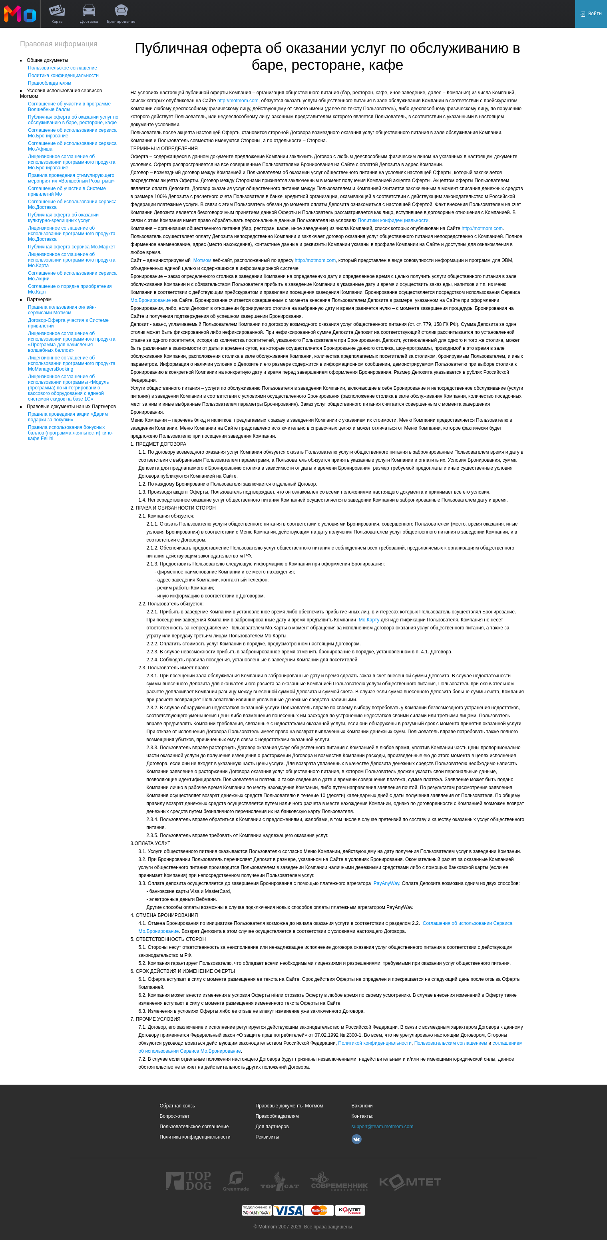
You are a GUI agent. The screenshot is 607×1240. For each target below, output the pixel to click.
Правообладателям (49, 83)
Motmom (268, 1227)
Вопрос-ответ (174, 1116)
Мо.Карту (369, 620)
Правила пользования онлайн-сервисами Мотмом (62, 309)
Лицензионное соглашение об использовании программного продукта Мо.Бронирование (71, 162)
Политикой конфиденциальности (375, 1043)
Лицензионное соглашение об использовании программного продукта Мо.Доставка (71, 233)
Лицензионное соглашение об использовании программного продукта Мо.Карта (71, 260)
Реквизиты (267, 1137)
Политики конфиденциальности (392, 220)
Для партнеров (272, 1126)
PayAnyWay (386, 883)
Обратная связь (177, 1106)
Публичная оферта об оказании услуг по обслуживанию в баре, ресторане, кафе (73, 119)
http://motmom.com (238, 100)
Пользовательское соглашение (62, 68)
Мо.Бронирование (151, 300)
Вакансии (362, 1106)
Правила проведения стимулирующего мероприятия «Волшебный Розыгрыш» (71, 178)
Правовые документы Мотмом (289, 1106)
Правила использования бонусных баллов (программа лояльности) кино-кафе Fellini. (70, 433)
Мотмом (202, 260)
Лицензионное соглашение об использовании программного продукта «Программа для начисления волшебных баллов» (71, 342)
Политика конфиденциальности (63, 75)
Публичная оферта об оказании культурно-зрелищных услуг (63, 217)
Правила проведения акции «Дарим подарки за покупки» (68, 417)
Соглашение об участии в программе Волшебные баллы (69, 106)
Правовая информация (59, 44)
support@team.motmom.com (383, 1126)
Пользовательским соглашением (451, 1043)
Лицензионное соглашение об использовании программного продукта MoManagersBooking (71, 363)
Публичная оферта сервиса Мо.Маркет (71, 247)
